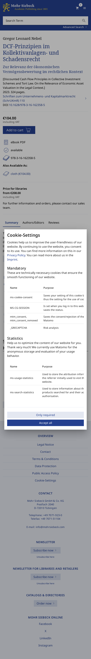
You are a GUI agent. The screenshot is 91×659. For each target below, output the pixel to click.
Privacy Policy (16, 255)
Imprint (12, 259)
